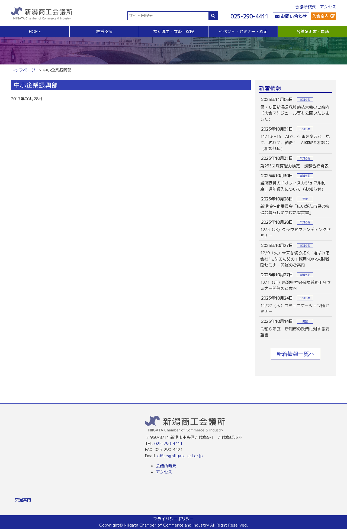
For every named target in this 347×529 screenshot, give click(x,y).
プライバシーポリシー (173, 519)
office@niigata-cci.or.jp (180, 456)
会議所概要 (305, 7)
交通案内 (23, 500)
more (295, 109)
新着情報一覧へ (295, 354)
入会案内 (320, 16)
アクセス (328, 7)
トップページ (23, 70)
